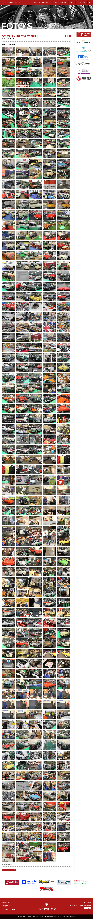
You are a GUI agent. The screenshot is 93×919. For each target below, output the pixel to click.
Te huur (72, 2)
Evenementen (46, 2)
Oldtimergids (81, 2)
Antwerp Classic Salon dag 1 (24, 31)
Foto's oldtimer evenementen (12, 31)
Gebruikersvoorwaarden (32, 916)
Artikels (35, 2)
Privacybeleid (43, 916)
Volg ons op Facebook (9, 909)
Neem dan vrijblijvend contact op (52, 893)
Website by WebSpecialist (69, 916)
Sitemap (59, 916)
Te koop (63, 2)
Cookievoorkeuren (51, 916)
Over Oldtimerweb (6, 905)
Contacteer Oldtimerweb (8, 906)
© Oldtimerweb (21, 916)
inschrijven (87, 908)
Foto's (56, 2)
